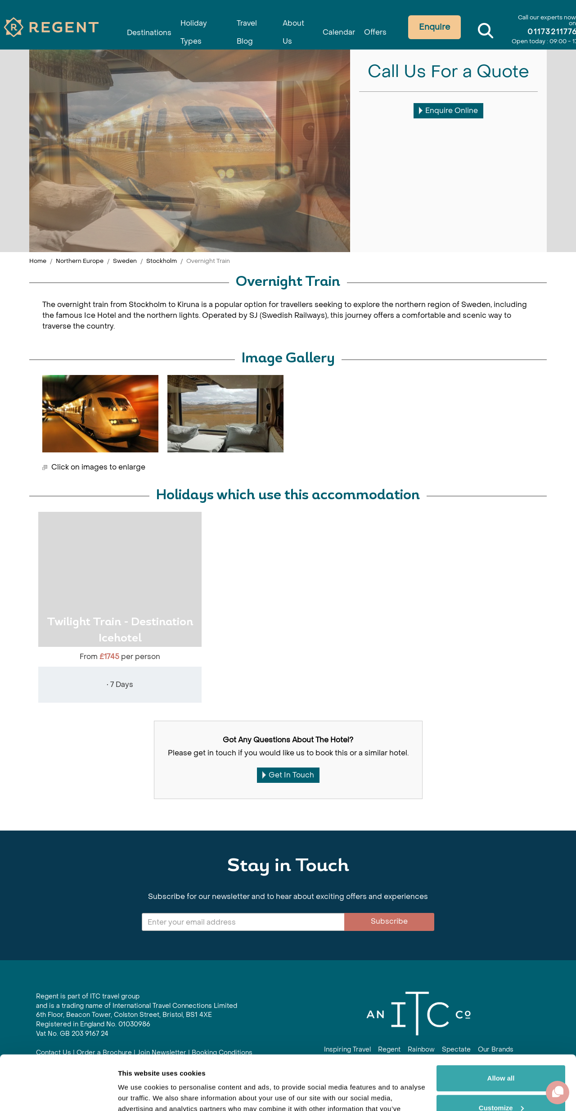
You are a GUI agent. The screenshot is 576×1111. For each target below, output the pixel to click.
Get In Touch (288, 775)
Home (37, 261)
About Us (291, 23)
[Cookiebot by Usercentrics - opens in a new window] (58, 1093)
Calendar (338, 28)
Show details (139, 1093)
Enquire (437, 27)
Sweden (125, 261)
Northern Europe (80, 261)
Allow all (501, 1027)
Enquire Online (448, 110)
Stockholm (161, 261)
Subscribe (389, 921)
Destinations (143, 28)
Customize (501, 1056)
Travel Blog (245, 23)
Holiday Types (193, 23)
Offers (377, 28)
